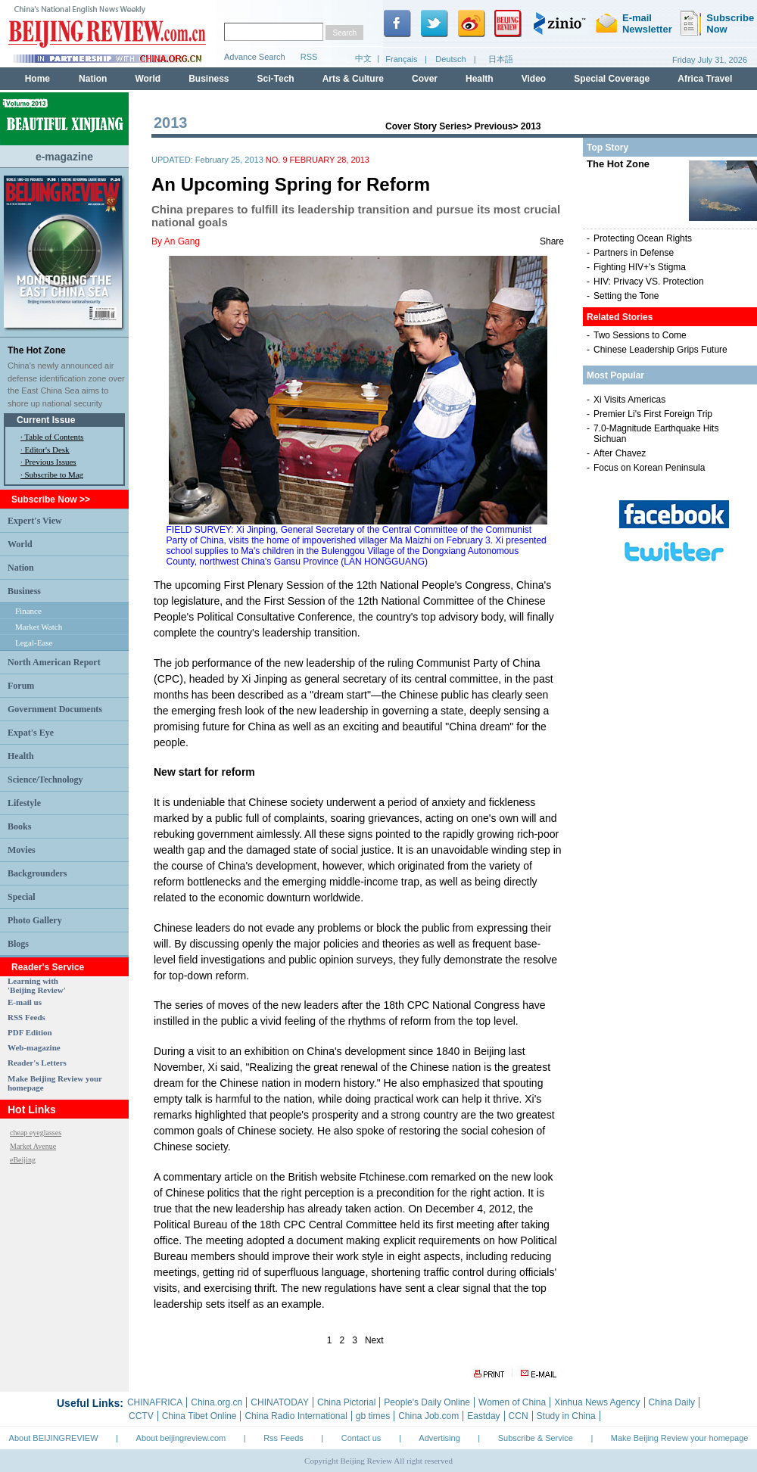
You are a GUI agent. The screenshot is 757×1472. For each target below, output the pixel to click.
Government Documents (55, 709)
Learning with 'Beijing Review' (37, 985)
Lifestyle (24, 803)
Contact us (361, 1437)
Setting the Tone (626, 296)
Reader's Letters (37, 1062)
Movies (22, 850)
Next (374, 1340)
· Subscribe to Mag (51, 474)
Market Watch (38, 626)
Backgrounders (37, 873)
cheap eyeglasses (35, 1132)
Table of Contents (53, 436)
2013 (531, 126)
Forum (21, 685)
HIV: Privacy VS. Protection (648, 281)
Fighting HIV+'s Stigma (639, 267)
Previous (494, 126)
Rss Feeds (283, 1437)
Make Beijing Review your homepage (680, 1437)
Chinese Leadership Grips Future (660, 349)
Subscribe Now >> (50, 499)
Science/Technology (45, 779)
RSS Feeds (26, 1017)
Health (21, 756)
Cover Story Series (425, 126)
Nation (21, 567)
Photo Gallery (35, 920)
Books (19, 826)
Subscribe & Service (535, 1437)
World (20, 544)
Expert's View (35, 520)
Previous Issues (50, 461)
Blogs (18, 943)
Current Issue (46, 420)
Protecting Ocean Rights (642, 238)
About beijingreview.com (181, 1437)
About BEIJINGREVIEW (53, 1437)
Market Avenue (33, 1146)
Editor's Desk (47, 449)
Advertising (439, 1437)
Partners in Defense (633, 252)
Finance (28, 610)
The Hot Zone (37, 350)
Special (22, 897)
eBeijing (23, 1160)
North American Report (54, 662)
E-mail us (25, 1002)
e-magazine (64, 157)
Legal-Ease (33, 642)
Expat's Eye (31, 732)
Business (24, 591)
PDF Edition (30, 1032)
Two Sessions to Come (640, 335)
